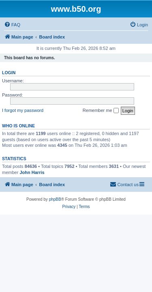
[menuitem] (12, 25)
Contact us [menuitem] (124, 184)
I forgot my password (22, 110)
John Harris (31, 172)
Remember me (101, 111)
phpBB (55, 199)
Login (8, 72)
